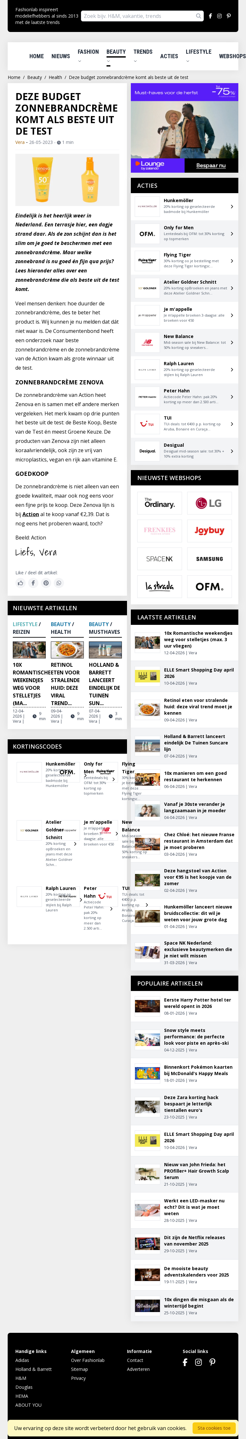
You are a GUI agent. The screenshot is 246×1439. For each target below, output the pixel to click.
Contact (135, 1360)
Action (30, 514)
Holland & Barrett (33, 1369)
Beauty (116, 55)
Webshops (232, 56)
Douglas (24, 1387)
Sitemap (79, 1369)
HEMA (21, 1396)
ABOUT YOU (28, 1405)
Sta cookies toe (214, 1428)
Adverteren (138, 1369)
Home (36, 56)
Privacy (78, 1378)
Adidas (22, 1360)
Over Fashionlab (88, 1360)
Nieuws (61, 56)
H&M (20, 1378)
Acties (169, 56)
